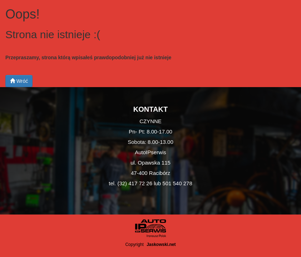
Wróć (19, 81)
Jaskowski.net (161, 244)
